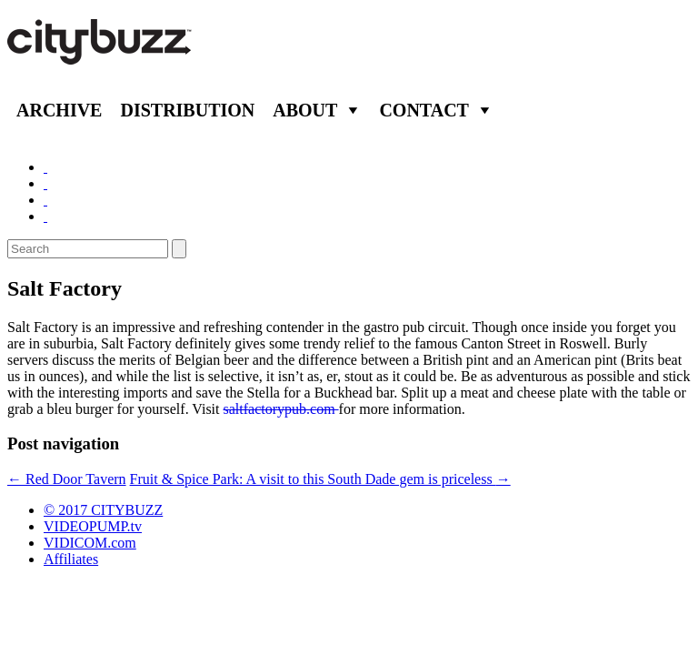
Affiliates (71, 559)
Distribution (187, 110)
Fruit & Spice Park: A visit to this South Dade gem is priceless (320, 479)
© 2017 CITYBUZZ (103, 510)
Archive (59, 110)
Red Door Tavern (66, 479)
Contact (424, 110)
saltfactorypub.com (281, 409)
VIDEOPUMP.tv (93, 526)
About (305, 110)
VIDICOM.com (90, 542)
